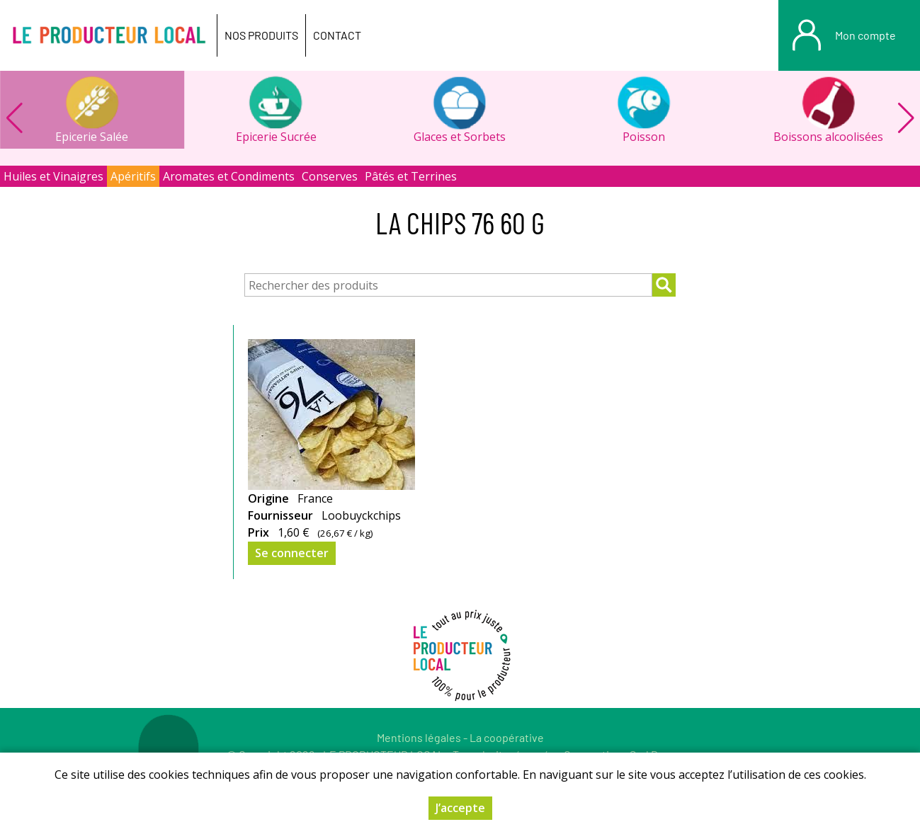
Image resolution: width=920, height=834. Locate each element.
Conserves (330, 176)
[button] (906, 118)
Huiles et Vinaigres (53, 176)
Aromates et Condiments (229, 176)
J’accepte (460, 808)
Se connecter (292, 553)
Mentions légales (419, 737)
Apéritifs (133, 176)
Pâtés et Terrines (411, 176)
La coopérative (507, 737)
